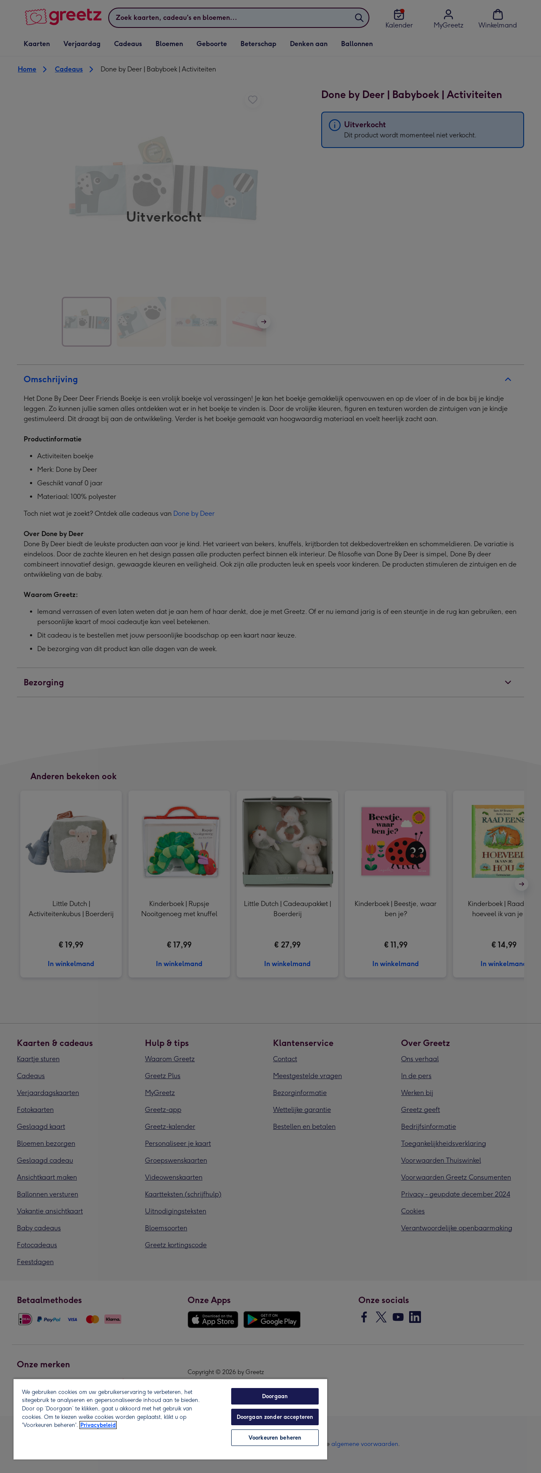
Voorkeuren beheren (275, 1438)
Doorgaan (275, 1396)
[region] (170, 1418)
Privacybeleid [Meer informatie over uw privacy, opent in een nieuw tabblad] (98, 1425)
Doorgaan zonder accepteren (275, 1417)
